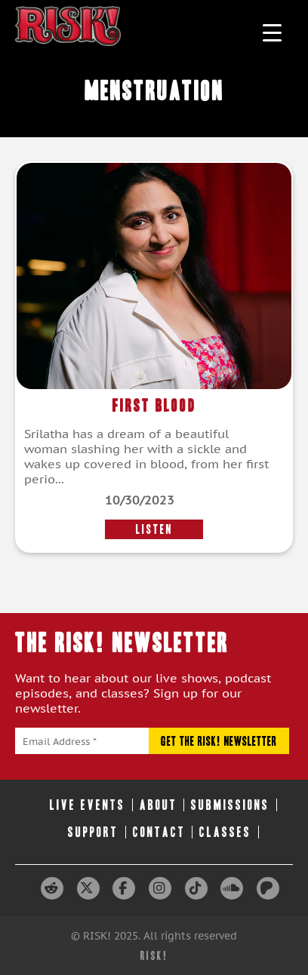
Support (93, 832)
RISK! (154, 955)
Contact (159, 832)
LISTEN (154, 529)
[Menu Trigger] (272, 32)
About (158, 805)
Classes (225, 832)
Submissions (230, 805)
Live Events (87, 805)
